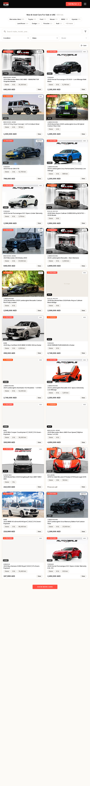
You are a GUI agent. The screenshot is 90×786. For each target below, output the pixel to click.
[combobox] (43, 32)
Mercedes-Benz (17, 19)
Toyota (32, 19)
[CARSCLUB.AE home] (6, 4)
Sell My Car (73, 4)
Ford (43, 19)
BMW (64, 19)
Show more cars (45, 587)
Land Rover (22, 24)
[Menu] (85, 4)
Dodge (36, 24)
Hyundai (76, 19)
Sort (83, 45)
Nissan (54, 19)
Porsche (47, 24)
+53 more (69, 23)
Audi (59, 24)
